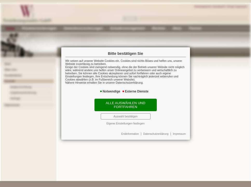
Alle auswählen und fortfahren (125, 105)
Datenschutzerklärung (155, 133)
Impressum (179, 133)
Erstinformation (130, 133)
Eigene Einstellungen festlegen (125, 123)
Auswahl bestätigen (125, 116)
